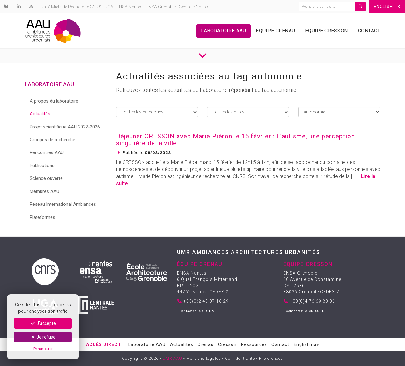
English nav (306, 344)
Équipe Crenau (275, 31)
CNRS (95, 6)
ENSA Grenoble (161, 6)
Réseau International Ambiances (63, 204)
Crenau (206, 344)
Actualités (40, 114)
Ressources (254, 344)
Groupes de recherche (52, 139)
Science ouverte (46, 178)
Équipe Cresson (326, 31)
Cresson (227, 344)
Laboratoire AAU (223, 31)
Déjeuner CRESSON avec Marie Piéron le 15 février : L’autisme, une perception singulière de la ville (235, 139)
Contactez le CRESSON (305, 311)
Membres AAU (44, 191)
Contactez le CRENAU (198, 311)
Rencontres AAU (47, 152)
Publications (42, 165)
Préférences (271, 358)
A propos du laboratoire (54, 101)
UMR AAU (172, 358)
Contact (369, 31)
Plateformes (42, 217)
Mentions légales (203, 358)
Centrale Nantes (194, 6)
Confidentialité (240, 358)
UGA (109, 6)
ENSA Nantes (129, 6)
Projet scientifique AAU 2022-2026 (65, 127)
